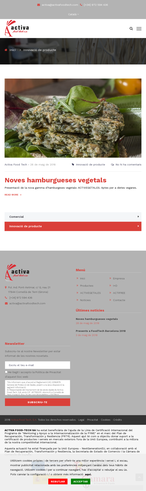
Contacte (119, 300)
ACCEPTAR (80, 481)
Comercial (16, 216)
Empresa (119, 278)
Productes (86, 285)
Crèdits (117, 419)
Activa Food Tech (16, 164)
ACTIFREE (119, 292)
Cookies (105, 419)
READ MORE (13, 194)
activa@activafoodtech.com (57, 4)
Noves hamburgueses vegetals (55, 180)
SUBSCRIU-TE (38, 402)
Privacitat (92, 419)
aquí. (88, 474)
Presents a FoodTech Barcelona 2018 (101, 330)
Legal (81, 419)
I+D (115, 285)
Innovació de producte (90, 164)
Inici (13, 50)
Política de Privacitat (48, 372)
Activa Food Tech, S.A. (24, 419)
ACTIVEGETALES (90, 292)
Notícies (85, 300)
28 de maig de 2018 (43, 164)
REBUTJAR (58, 481)
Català (72, 14)
